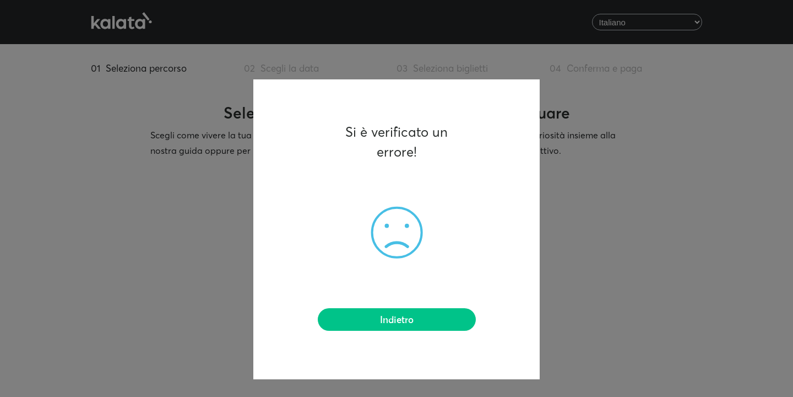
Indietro (396, 321)
